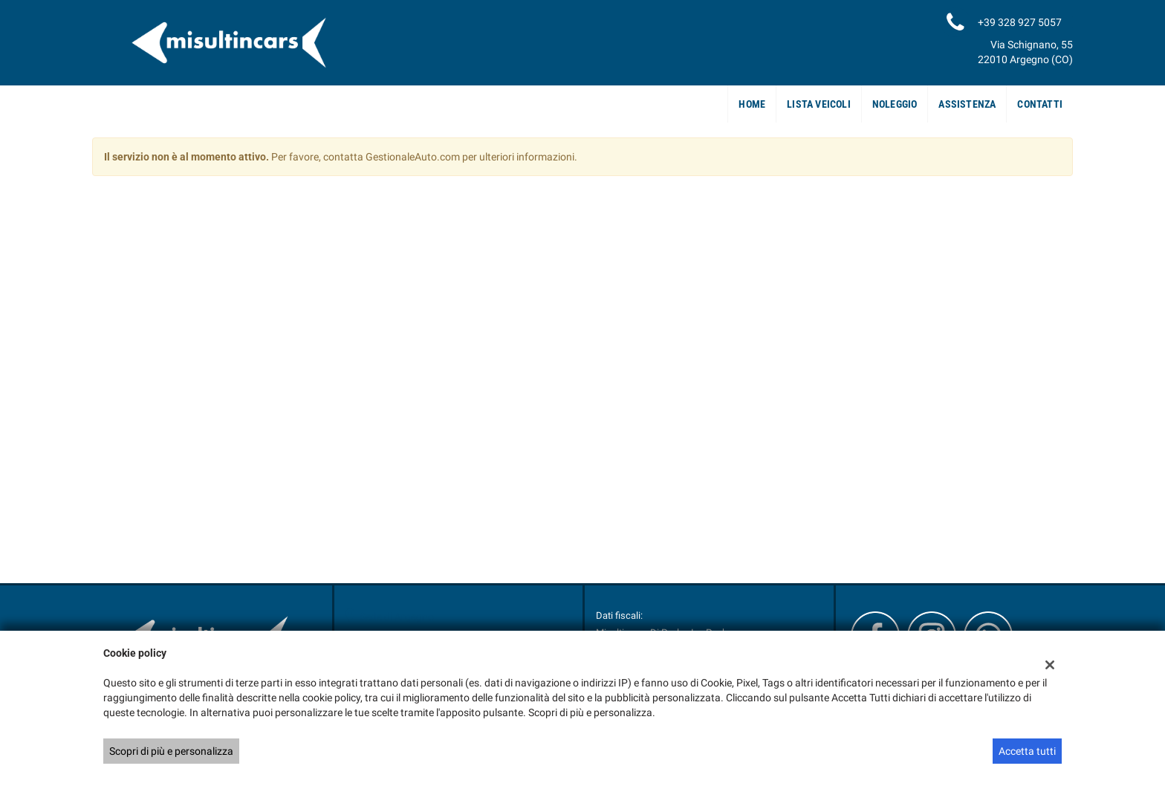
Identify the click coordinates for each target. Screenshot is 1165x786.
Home (752, 104)
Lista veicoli (819, 104)
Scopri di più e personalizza (171, 751)
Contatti (1039, 104)
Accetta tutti (1027, 751)
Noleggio (895, 104)
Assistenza (967, 104)
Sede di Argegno (397, 617)
